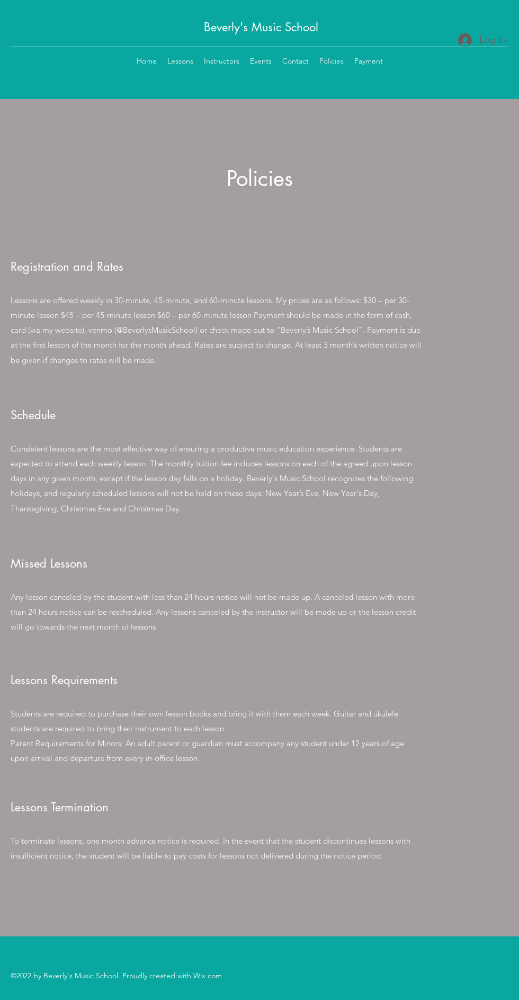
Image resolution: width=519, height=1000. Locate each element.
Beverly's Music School (261, 27)
